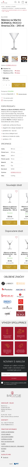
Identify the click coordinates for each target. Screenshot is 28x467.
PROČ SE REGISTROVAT (7, 441)
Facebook (4, 457)
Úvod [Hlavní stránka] (2, 6)
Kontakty (4, 420)
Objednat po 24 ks (8, 73)
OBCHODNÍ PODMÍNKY (7, 437)
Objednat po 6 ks (8, 70)
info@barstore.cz (8, 424)
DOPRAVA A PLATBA (6, 439)
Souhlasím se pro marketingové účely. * (15, 383)
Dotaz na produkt (7, 100)
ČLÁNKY (3, 444)
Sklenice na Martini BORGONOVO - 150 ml (10, 254)
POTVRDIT (14, 378)
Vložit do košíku (19, 85)
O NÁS (3, 451)
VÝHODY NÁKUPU (5, 434)
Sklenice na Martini (20, 8)
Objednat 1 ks (7, 68)
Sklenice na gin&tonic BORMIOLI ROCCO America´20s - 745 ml (10, 208)
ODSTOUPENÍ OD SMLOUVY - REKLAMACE (12, 446)
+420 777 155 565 (9, 423)
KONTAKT (3, 448)
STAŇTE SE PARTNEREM (7, 432)
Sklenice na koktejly (7, 8)
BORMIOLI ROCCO (11, 65)
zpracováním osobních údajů (18, 382)
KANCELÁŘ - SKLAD (7, 403)
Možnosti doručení (22, 94)
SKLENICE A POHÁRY (11, 6)
